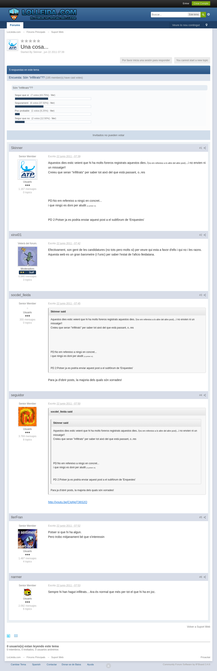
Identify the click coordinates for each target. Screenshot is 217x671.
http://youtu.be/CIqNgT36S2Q (67, 502)
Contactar (52, 664)
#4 (202, 395)
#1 (202, 147)
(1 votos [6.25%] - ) (42, 110)
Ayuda (90, 664)
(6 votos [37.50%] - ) (42, 103)
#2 (202, 234)
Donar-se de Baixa (71, 664)
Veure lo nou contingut (186, 25)
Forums (15, 25)
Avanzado (208, 14)
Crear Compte (201, 3)
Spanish (36, 664)
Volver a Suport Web (198, 626)
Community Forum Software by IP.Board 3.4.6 (186, 664)
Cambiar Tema (18, 664)
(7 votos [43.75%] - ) (43, 95)
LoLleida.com (14, 657)
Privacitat (205, 657)
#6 (202, 577)
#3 (202, 295)
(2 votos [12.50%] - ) (43, 118)
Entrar (186, 3)
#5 (202, 517)
